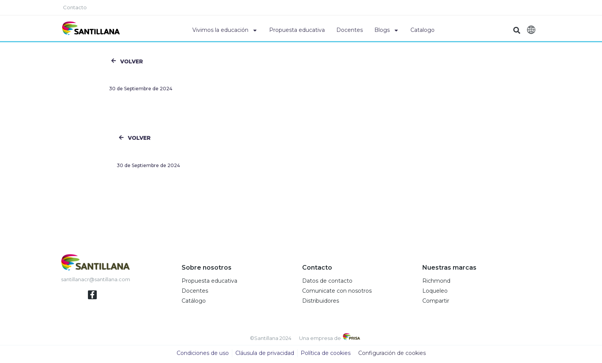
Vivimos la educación (225, 30)
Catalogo (422, 30)
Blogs (386, 30)
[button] (517, 30)
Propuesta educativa (297, 30)
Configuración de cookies (392, 355)
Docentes (349, 30)
